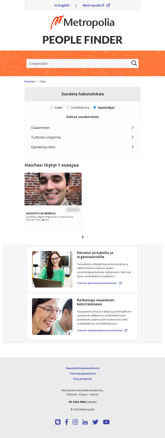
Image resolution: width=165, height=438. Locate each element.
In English (61, 5)
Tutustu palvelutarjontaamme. (99, 283)
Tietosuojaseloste (82, 373)
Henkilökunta (80, 107)
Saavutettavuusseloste (82, 368)
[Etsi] (134, 63)
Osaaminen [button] (40, 127)
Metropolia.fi (96, 5)
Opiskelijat (106, 107)
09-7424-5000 (77, 402)
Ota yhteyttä (82, 379)
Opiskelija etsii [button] (43, 146)
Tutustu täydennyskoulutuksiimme (102, 330)
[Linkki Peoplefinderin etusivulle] (82, 22)
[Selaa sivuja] (82, 237)
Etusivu (29, 81)
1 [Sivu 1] (82, 237)
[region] (82, 207)
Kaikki (59, 107)
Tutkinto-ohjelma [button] (46, 137)
